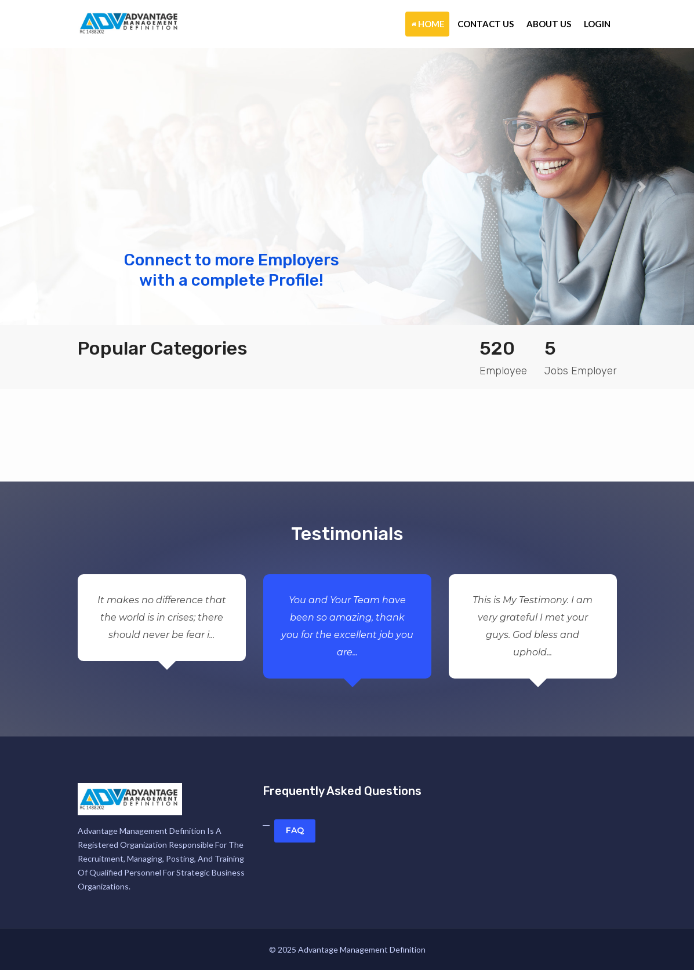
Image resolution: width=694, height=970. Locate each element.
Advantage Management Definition (362, 949)
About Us (548, 24)
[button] (52, 187)
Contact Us (485, 24)
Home (428, 24)
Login (597, 24)
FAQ (295, 830)
